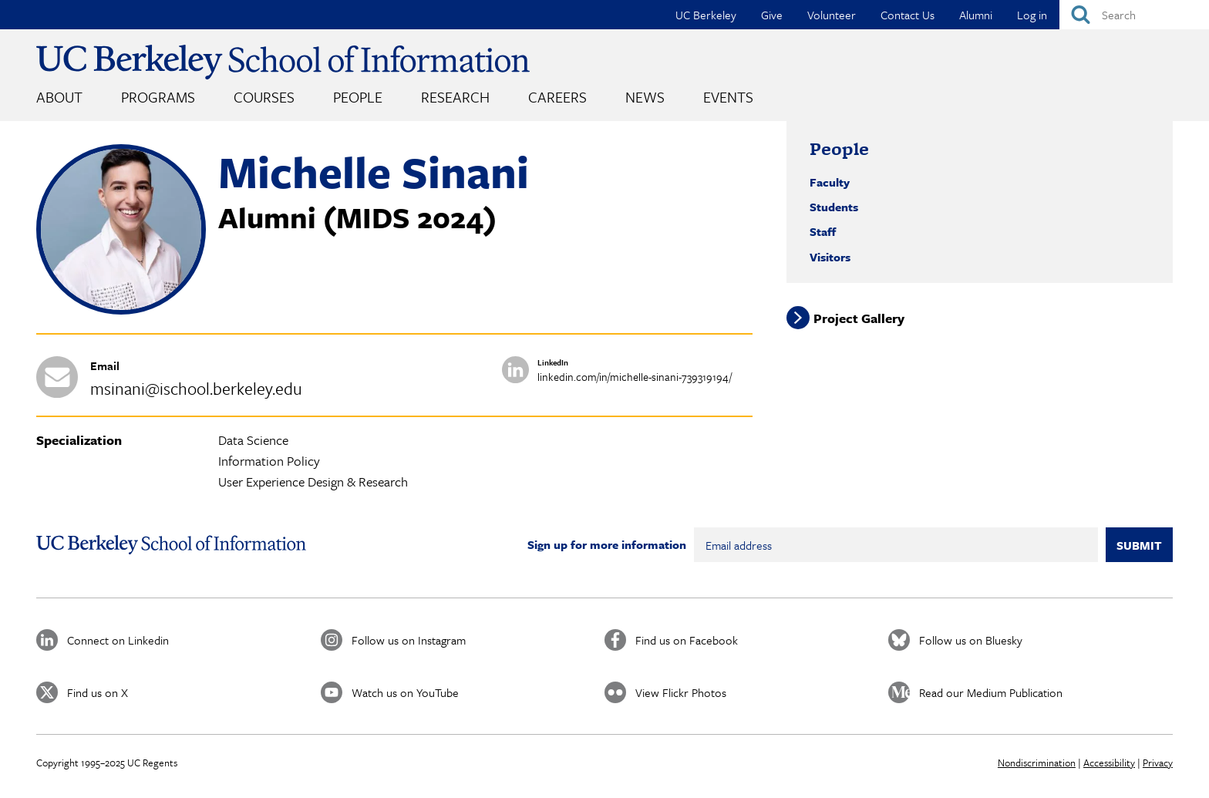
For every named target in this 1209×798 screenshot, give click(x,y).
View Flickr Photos (680, 692)
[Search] (1134, 14)
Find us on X (97, 692)
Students (834, 206)
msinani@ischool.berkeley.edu (196, 388)
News (645, 96)
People (357, 96)
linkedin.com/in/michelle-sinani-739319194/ (634, 377)
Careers (557, 96)
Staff (823, 231)
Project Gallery (858, 318)
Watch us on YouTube (405, 692)
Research (455, 96)
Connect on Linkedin (118, 639)
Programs (158, 96)
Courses (264, 96)
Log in (1032, 14)
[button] (121, 309)
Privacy (1158, 762)
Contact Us (908, 14)
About (59, 96)
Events (728, 96)
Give (772, 14)
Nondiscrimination (1037, 762)
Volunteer (831, 14)
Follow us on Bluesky (970, 639)
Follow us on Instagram (409, 639)
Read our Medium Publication (991, 692)
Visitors (830, 256)
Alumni (975, 14)
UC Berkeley (705, 14)
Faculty (830, 181)
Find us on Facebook (686, 639)
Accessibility (1109, 762)
